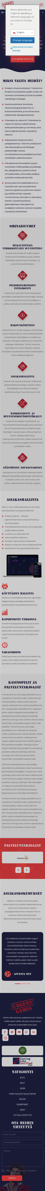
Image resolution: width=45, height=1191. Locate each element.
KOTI (22, 1077)
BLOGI (22, 1099)
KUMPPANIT (22, 1104)
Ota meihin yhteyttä (22, 59)
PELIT (22, 1082)
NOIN (22, 1088)
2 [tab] (23, 983)
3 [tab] (28, 983)
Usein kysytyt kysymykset (22, 1093)
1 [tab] (18, 983)
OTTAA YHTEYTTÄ (22, 1115)
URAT (22, 1109)
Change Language (22, 40)
